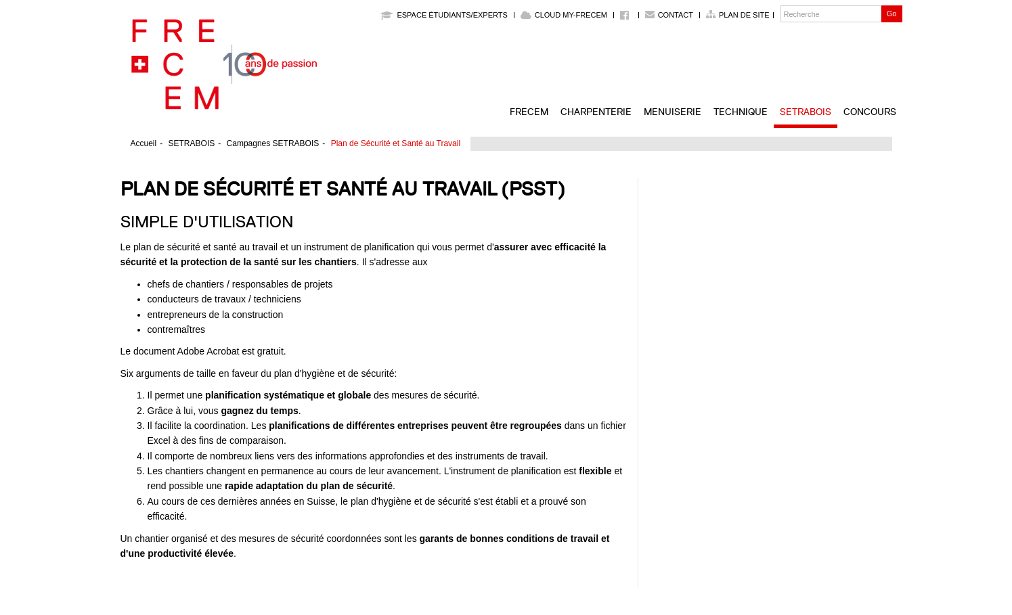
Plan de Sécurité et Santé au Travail (395, 143)
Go (892, 13)
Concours (869, 112)
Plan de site (744, 15)
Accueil (144, 143)
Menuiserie (672, 112)
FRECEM (529, 112)
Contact (675, 15)
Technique (740, 112)
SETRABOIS (805, 112)
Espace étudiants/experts (443, 15)
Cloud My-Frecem (564, 15)
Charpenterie (596, 112)
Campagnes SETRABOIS (273, 143)
